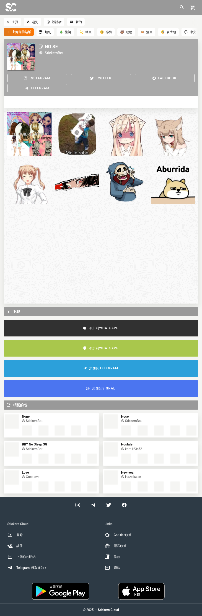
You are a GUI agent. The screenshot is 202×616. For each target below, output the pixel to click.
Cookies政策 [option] (118, 535)
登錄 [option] (15, 535)
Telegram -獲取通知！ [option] (27, 568)
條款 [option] (112, 557)
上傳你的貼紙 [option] (21, 557)
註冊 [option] (15, 546)
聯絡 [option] (112, 568)
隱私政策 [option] (116, 546)
